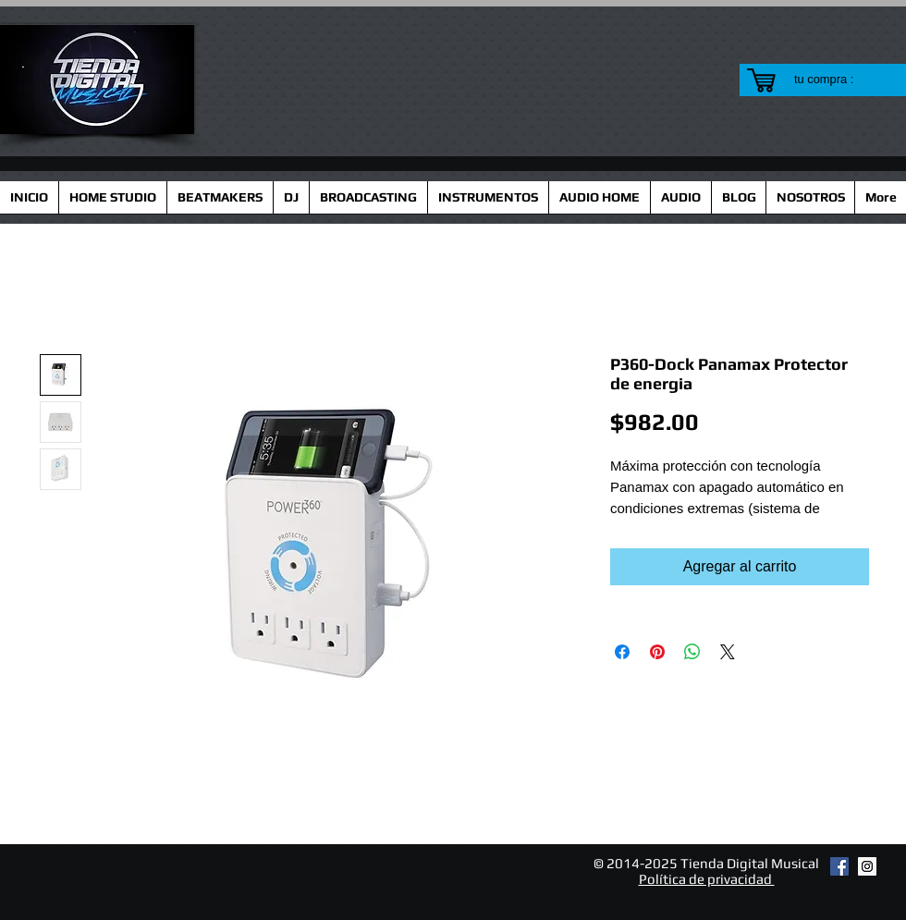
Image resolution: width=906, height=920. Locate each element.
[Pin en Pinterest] (657, 652)
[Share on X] (727, 652)
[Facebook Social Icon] (839, 866)
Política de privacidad (707, 879)
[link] (835, 79)
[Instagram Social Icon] (867, 866)
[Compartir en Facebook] (622, 652)
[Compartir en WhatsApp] (692, 652)
